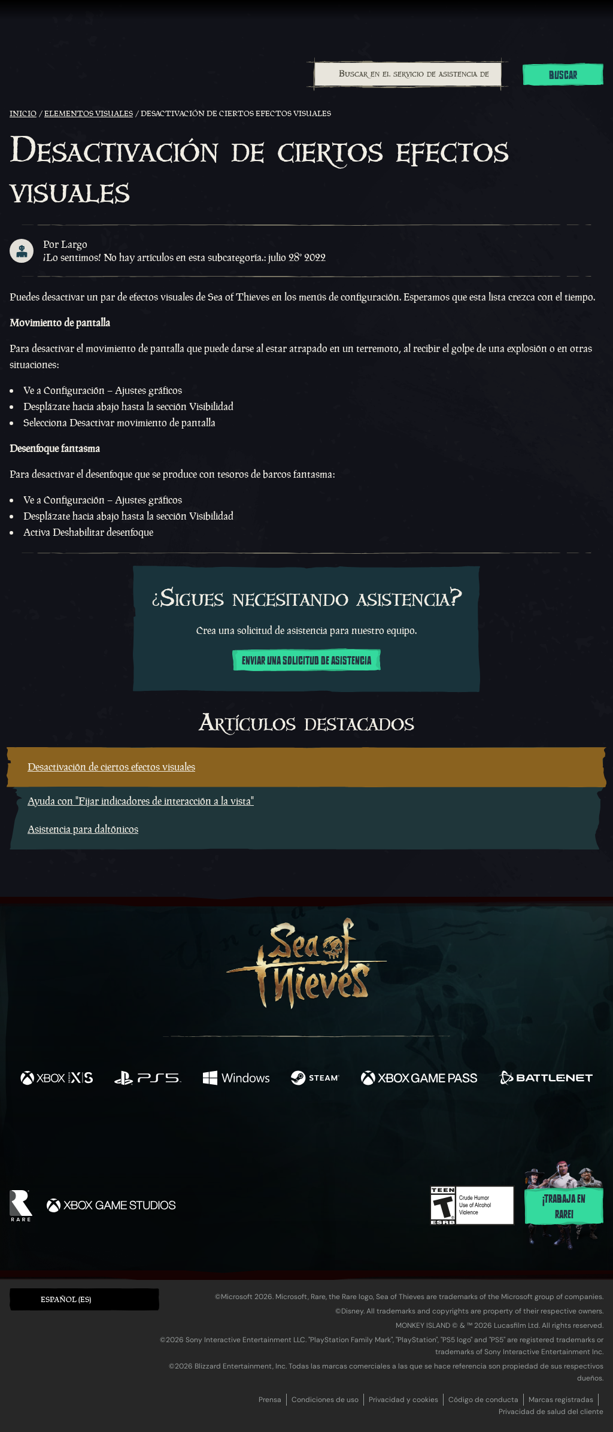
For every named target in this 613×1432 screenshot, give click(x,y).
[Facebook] (186, 1128)
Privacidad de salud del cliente (551, 1411)
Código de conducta (483, 1399)
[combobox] (407, 74)
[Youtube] (303, 1129)
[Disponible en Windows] (236, 1079)
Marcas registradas (561, 1399)
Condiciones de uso (325, 1399)
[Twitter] (217, 1129)
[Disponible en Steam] (315, 1079)
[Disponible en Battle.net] (545, 1079)
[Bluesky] (422, 1131)
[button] (84, 1299)
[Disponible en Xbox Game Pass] (419, 1079)
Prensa (270, 1399)
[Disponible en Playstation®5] (148, 1079)
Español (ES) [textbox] (66, 1299)
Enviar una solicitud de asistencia (306, 661)
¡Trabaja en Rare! (563, 1206)
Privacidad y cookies (403, 1399)
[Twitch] (252, 1130)
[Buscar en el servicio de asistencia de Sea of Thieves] (408, 74)
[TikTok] (388, 1130)
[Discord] (355, 1131)
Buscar (563, 75)
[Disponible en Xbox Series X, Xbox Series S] (56, 1079)
